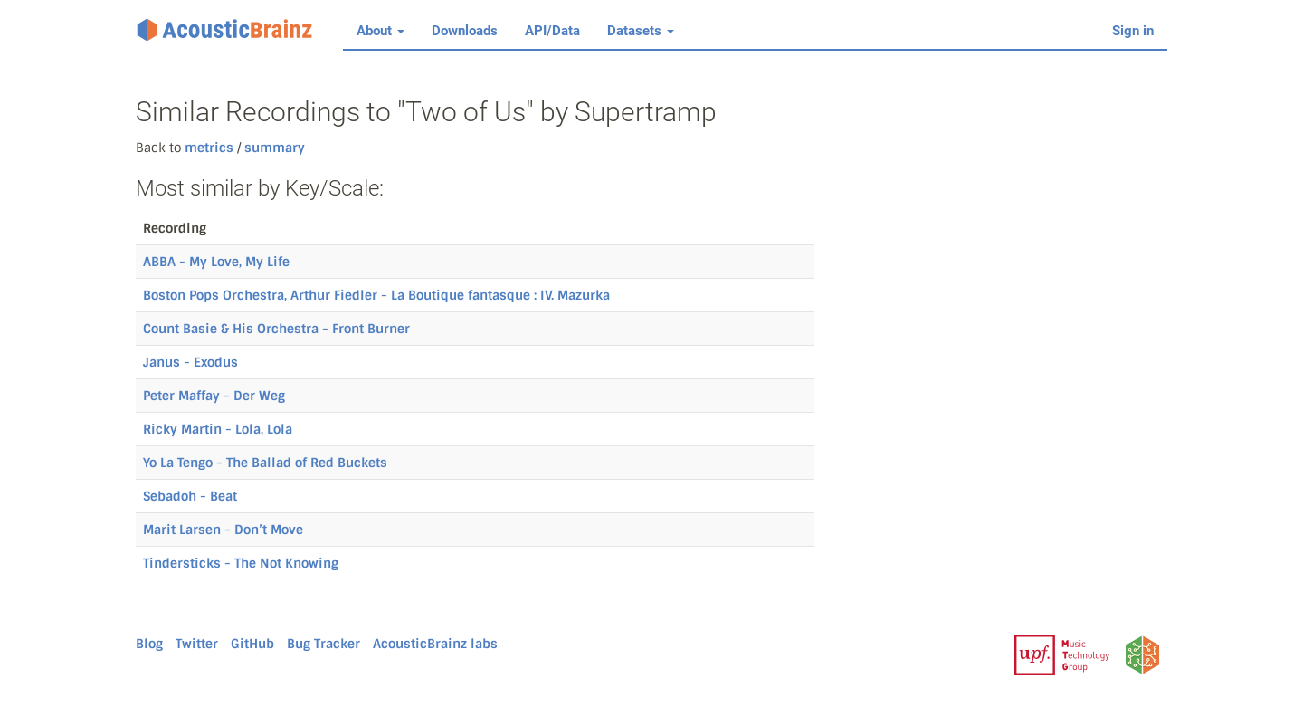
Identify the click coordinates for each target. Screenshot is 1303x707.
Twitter (197, 643)
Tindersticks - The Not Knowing (240, 563)
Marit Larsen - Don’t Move (223, 529)
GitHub (252, 643)
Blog (149, 643)
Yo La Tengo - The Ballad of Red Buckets (265, 462)
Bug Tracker (323, 643)
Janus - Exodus (190, 362)
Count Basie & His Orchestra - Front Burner (276, 328)
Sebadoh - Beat (190, 496)
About (380, 31)
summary (273, 147)
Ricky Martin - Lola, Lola (217, 429)
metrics (209, 147)
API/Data (552, 31)
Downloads (465, 31)
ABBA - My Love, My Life (216, 261)
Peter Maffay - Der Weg (214, 395)
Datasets (640, 31)
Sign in (1133, 31)
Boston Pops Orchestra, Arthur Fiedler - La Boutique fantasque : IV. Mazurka (376, 295)
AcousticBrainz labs (435, 643)
